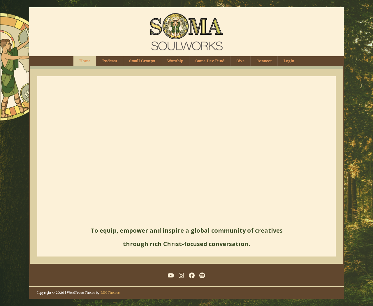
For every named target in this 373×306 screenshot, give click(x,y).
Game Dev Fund (209, 61)
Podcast (109, 61)
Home (84, 61)
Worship (175, 61)
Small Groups (142, 61)
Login (289, 61)
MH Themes (110, 293)
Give (240, 61)
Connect (264, 61)
